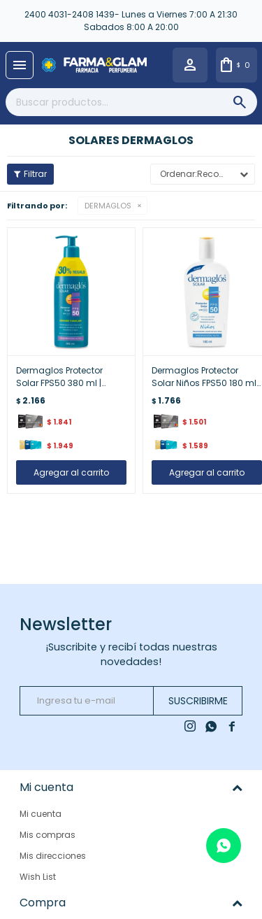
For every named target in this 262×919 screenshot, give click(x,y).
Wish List (38, 877)
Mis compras (47, 835)
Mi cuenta (40, 814)
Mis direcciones (53, 856)
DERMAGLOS (108, 205)
